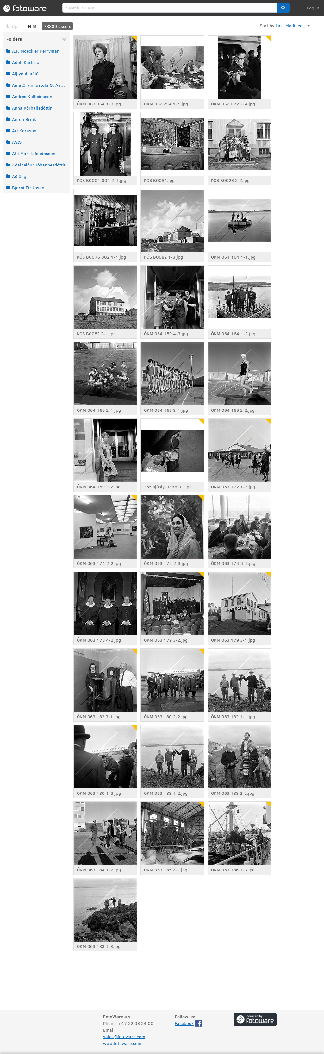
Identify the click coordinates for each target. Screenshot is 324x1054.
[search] (169, 8)
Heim (31, 26)
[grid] (36, 119)
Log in (313, 8)
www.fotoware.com (122, 1043)
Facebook (184, 1023)
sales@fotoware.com (124, 1036)
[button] (283, 8)
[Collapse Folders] (64, 38)
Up (14, 26)
